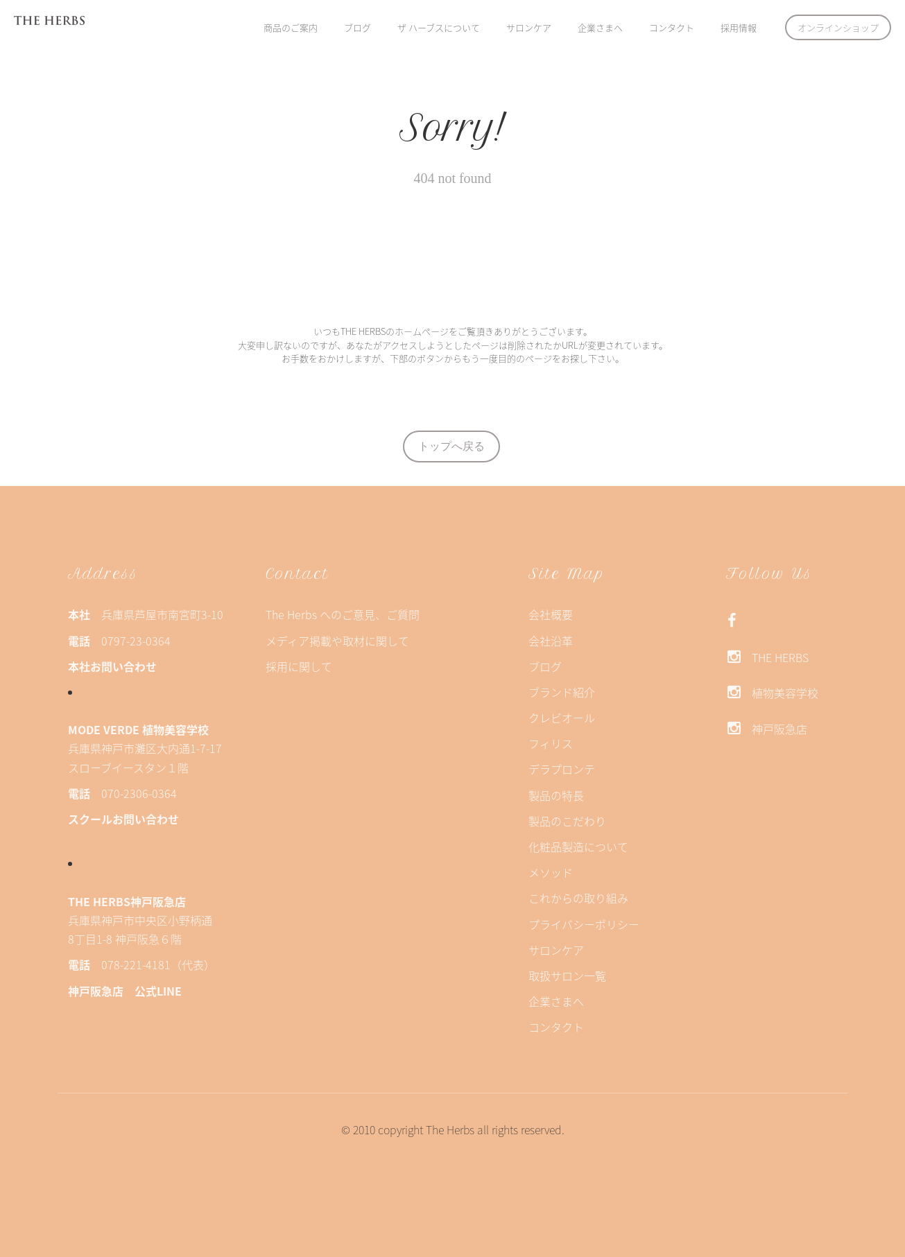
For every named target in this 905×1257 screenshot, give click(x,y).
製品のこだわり (567, 821)
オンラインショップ (838, 27)
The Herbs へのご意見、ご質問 (343, 614)
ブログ (357, 27)
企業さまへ (600, 27)
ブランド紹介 (561, 692)
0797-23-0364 (119, 640)
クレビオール (561, 717)
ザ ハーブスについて (438, 27)
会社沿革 (550, 640)
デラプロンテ (561, 769)
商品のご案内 (291, 27)
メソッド (550, 872)
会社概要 (550, 614)
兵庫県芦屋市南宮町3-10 (145, 614)
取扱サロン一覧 (567, 975)
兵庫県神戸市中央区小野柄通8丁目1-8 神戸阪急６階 (140, 920)
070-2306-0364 (122, 793)
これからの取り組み (578, 898)
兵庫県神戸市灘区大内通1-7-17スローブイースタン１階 (145, 748)
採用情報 (739, 27)
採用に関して (299, 666)
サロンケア (528, 27)
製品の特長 (556, 795)
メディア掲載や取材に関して (337, 640)
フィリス (550, 743)
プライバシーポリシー (583, 924)
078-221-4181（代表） (141, 964)
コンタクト (671, 27)
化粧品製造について (578, 846)
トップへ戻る (458, 446)
